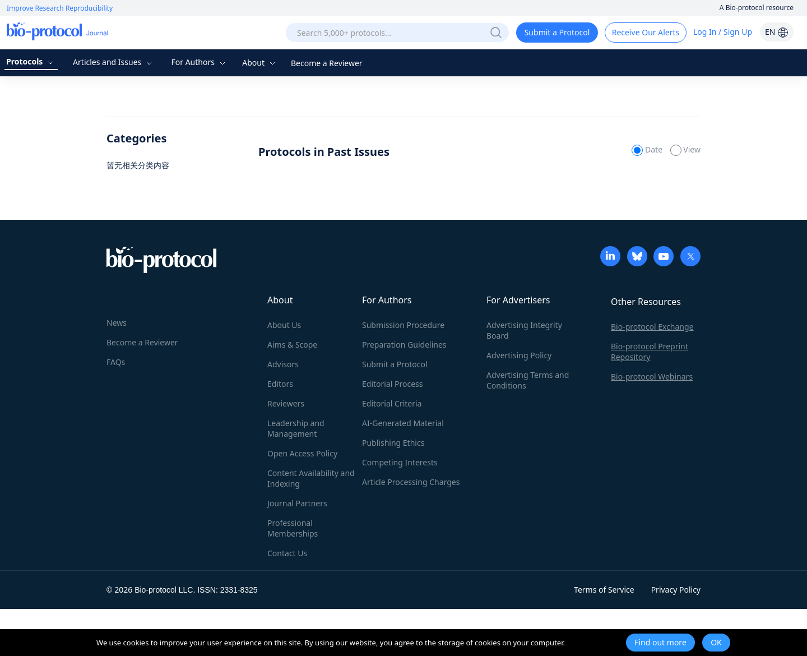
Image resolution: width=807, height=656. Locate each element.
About (259, 62)
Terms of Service (604, 589)
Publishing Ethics (393, 442)
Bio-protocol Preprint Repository (649, 351)
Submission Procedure (403, 325)
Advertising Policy (518, 355)
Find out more (660, 642)
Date (648, 149)
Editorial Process (392, 383)
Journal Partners (297, 503)
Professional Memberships (292, 528)
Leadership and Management (295, 428)
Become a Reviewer (327, 63)
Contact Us (287, 553)
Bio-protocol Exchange (652, 326)
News (116, 322)
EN (777, 31)
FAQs (115, 362)
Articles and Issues (114, 62)
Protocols (31, 61)
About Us (284, 325)
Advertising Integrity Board (524, 330)
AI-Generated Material (403, 423)
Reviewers (285, 403)
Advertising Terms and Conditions (527, 380)
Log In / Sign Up (722, 31)
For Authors (199, 62)
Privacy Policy (676, 589)
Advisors (283, 364)
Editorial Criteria (391, 403)
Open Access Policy (302, 453)
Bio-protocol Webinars (652, 376)
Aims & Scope (292, 344)
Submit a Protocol (557, 32)
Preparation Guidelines (404, 344)
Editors (280, 383)
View (685, 149)
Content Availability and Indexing (311, 478)
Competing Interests (400, 462)
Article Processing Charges (411, 482)
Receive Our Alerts (645, 32)
